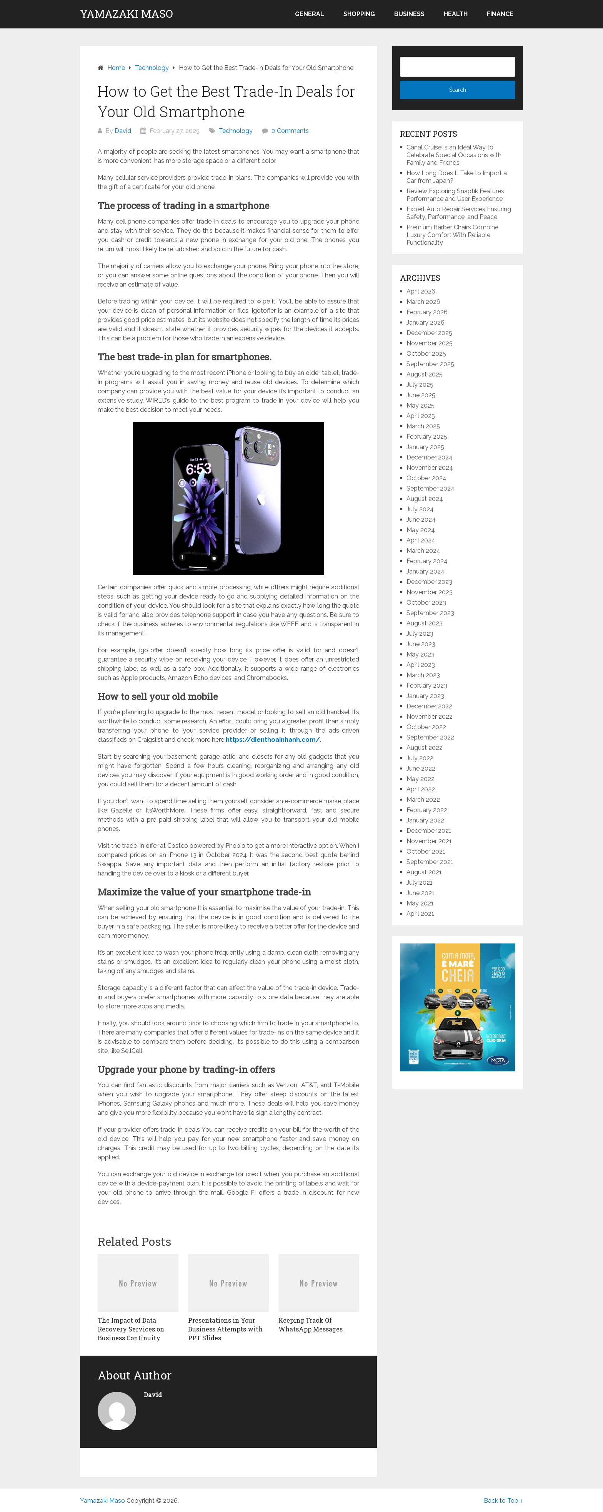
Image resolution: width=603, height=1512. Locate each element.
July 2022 (419, 758)
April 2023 (420, 664)
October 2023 (426, 602)
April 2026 (420, 291)
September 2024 (430, 488)
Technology (236, 130)
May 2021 (420, 903)
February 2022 (426, 810)
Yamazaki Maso (126, 13)
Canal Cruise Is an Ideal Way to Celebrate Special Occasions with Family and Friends (453, 155)
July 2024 (420, 509)
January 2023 (425, 696)
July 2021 (419, 882)
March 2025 (423, 426)
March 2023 (423, 675)
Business (409, 14)
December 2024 (429, 457)
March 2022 (423, 799)
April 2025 (420, 415)
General (309, 14)
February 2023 (426, 685)
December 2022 (429, 706)
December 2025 (429, 333)
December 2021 (428, 830)
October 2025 (426, 353)
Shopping (359, 14)
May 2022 (420, 779)
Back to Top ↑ (503, 1500)
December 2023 (429, 581)
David (123, 130)
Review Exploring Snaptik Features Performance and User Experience (455, 194)
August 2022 (424, 747)
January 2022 (425, 820)
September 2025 (430, 364)
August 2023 (424, 623)
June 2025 (420, 395)
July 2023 (419, 633)
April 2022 (420, 789)
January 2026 (425, 322)
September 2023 (430, 613)
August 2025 (424, 374)
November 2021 (429, 841)
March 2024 (423, 550)
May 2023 (420, 654)
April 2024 (420, 540)
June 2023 (420, 644)
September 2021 (429, 861)
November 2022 (429, 716)
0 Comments (290, 130)
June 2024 (421, 519)
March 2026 (423, 301)
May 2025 (420, 405)
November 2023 (429, 592)
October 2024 (426, 478)
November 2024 (429, 467)
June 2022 (420, 768)
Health (456, 14)
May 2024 (420, 530)
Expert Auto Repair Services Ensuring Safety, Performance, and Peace (458, 213)
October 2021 (425, 851)
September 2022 (430, 737)
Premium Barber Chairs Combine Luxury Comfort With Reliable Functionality (452, 235)
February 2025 (426, 436)
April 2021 (420, 913)
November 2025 (429, 343)
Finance (500, 14)
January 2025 (425, 447)
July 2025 (419, 384)
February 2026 (427, 312)
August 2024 (424, 498)
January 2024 (425, 571)
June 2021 (420, 893)
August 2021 (424, 872)
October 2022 (426, 727)
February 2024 (427, 561)
